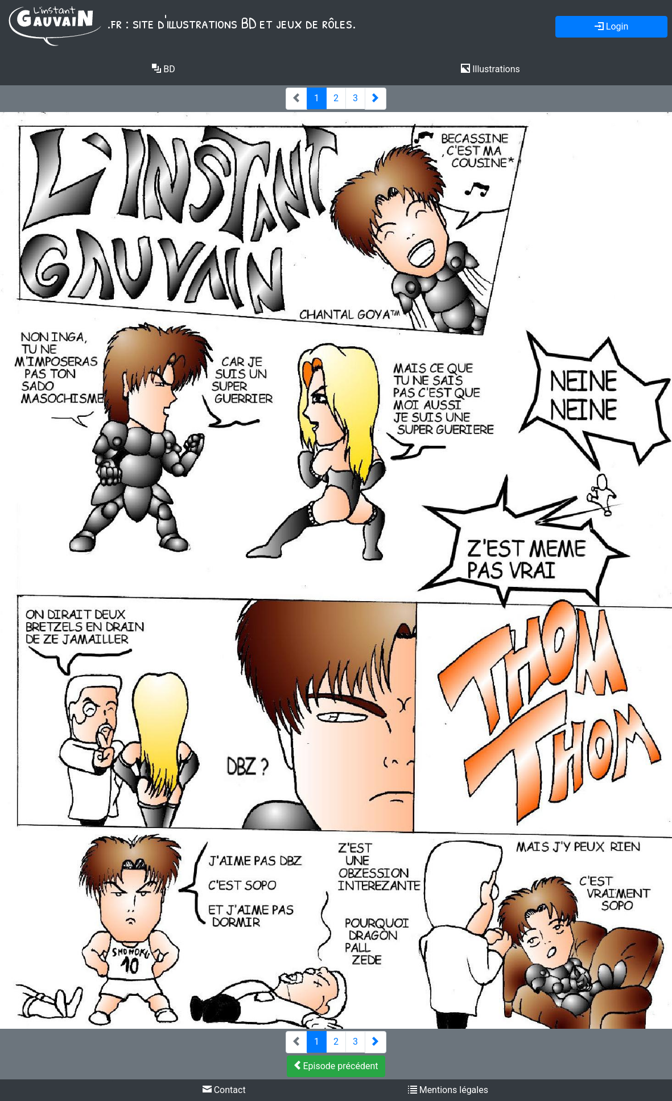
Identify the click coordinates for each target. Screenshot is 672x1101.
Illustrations (490, 69)
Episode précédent (336, 1066)
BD (163, 69)
